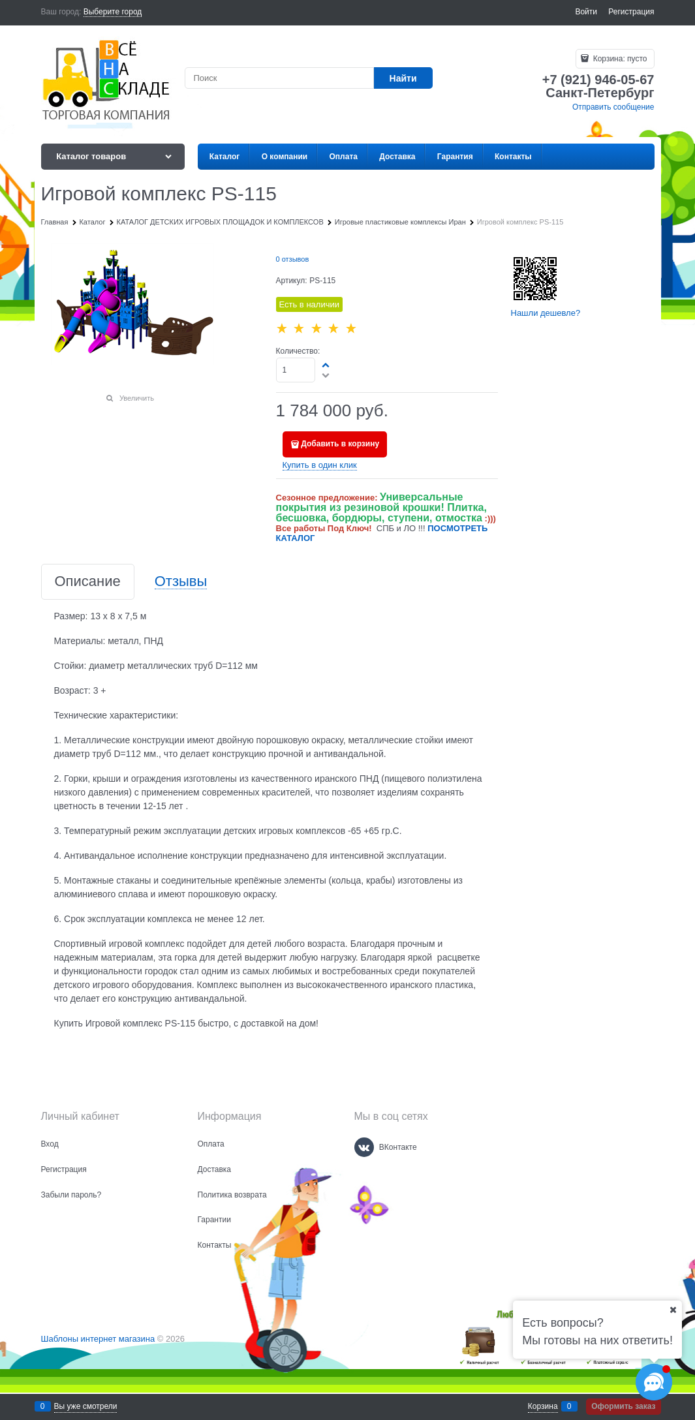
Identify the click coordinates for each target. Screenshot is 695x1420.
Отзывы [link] (181, 581)
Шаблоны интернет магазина (98, 1339)
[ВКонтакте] (364, 1147)
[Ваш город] (672, 1309)
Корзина (543, 1406)
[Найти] (403, 78)
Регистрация (631, 11)
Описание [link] (88, 581)
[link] (113, 12)
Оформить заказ (623, 1406)
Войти (586, 11)
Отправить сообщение (613, 107)
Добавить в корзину (340, 443)
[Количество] (296, 370)
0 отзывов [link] (292, 259)
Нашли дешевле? (546, 313)
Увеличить (136, 398)
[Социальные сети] (654, 1382)
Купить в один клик (320, 465)
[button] (326, 365)
